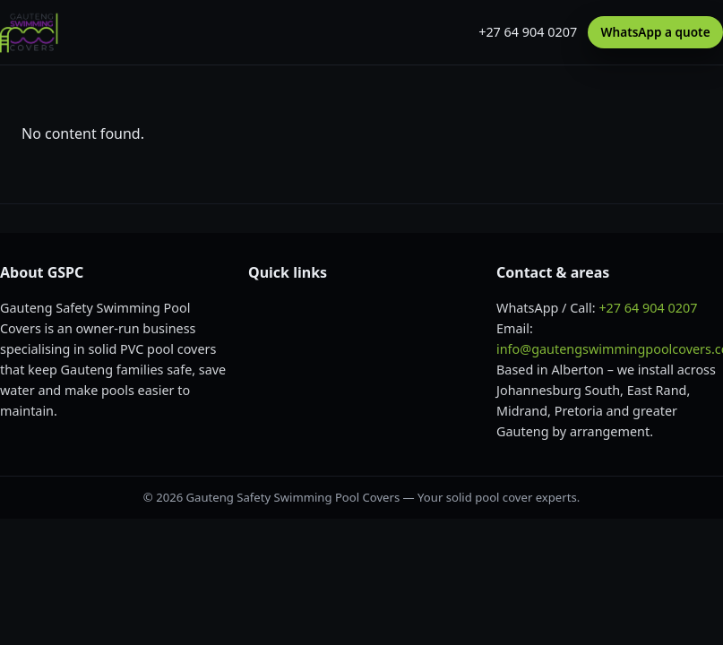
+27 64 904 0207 (527, 31)
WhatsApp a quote (655, 31)
